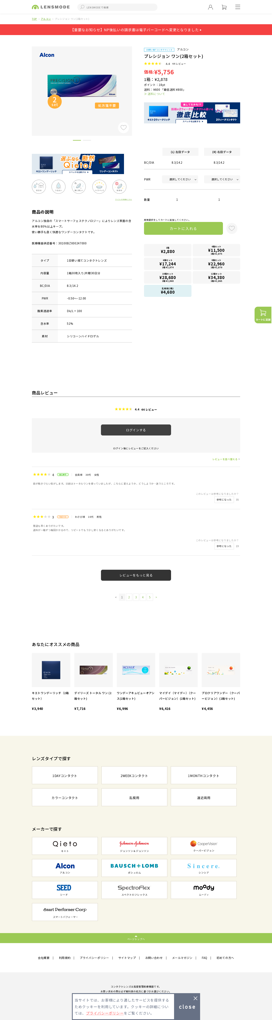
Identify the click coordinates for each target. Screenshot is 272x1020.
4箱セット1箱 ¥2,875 (216, 250)
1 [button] (77, 141)
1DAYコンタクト (64, 775)
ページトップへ (136, 939)
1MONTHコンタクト (203, 775)
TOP (34, 18)
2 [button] (87, 141)
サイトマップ (127, 958)
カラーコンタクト (64, 797)
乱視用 (134, 797)
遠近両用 (204, 797)
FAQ (204, 958)
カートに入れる (183, 228)
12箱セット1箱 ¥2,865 (216, 277)
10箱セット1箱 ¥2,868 (168, 277)
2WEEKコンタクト (134, 775)
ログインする (136, 429)
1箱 (168, 250)
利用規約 (65, 958)
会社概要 (44, 958)
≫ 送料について (154, 94)
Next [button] (135, 84)
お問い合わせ (154, 958)
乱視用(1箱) (168, 291)
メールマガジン (182, 958)
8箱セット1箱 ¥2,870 (216, 264)
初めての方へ (225, 958)
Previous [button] (29, 84)
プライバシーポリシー (94, 958)
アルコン (46, 18)
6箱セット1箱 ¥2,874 (168, 264)
